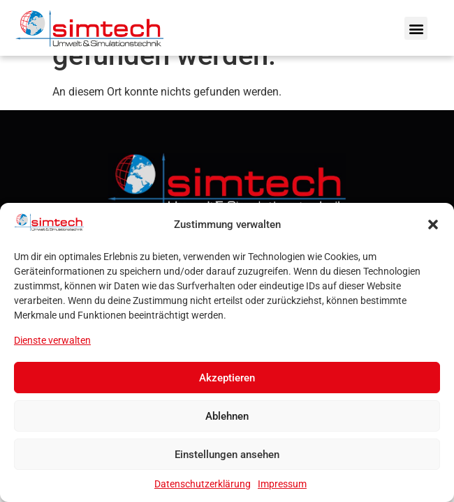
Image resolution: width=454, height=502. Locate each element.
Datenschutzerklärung (202, 483)
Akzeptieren (227, 378)
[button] (433, 224)
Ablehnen (227, 416)
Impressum (282, 483)
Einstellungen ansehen (227, 454)
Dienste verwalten (52, 340)
